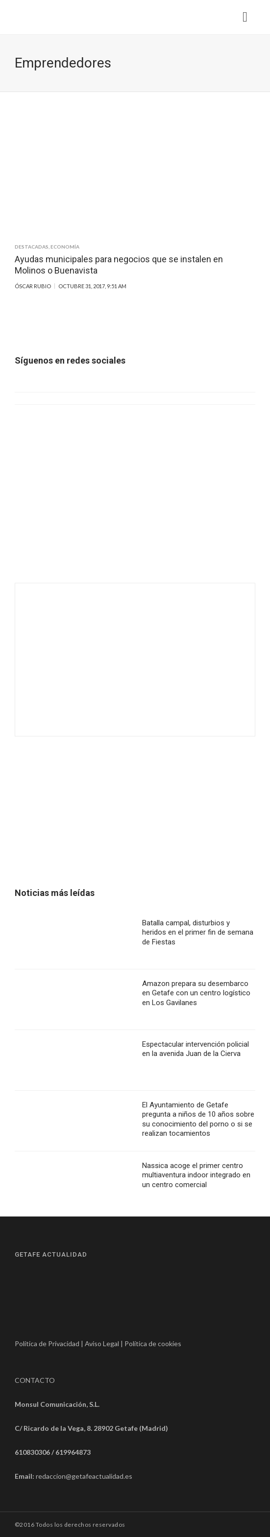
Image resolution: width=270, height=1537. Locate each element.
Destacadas (32, 247)
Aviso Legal (102, 1343)
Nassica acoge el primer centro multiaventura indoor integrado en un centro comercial (196, 1175)
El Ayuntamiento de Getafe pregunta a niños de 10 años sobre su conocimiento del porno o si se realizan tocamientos (198, 1119)
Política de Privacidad (47, 1343)
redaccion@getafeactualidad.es (84, 1476)
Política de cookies (152, 1343)
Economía (64, 247)
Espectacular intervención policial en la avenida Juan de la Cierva (195, 1049)
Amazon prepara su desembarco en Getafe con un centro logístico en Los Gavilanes (196, 993)
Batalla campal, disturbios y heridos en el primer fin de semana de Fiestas (197, 932)
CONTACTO (35, 1380)
